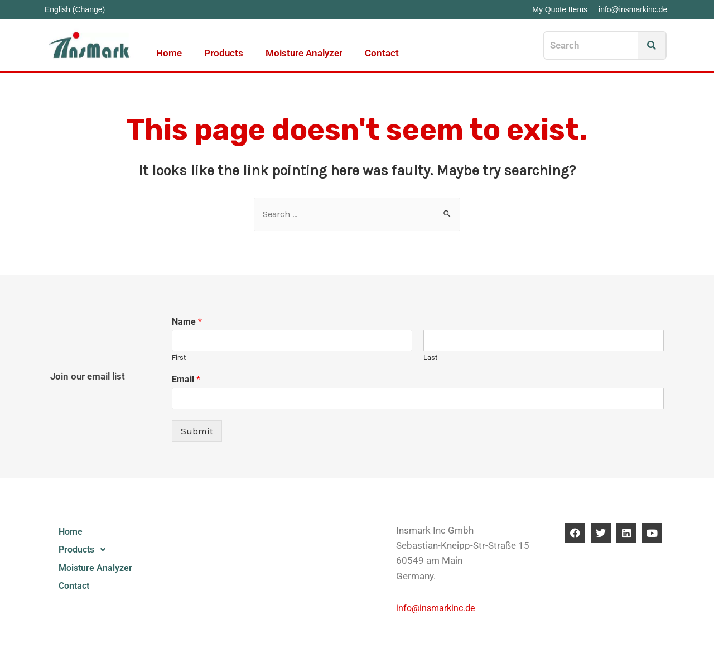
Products (223, 53)
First (179, 358)
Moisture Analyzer (304, 53)
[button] (109, 551)
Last (430, 358)
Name (187, 322)
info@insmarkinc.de (438, 608)
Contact (382, 53)
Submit (197, 431)
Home (169, 53)
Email (186, 380)
